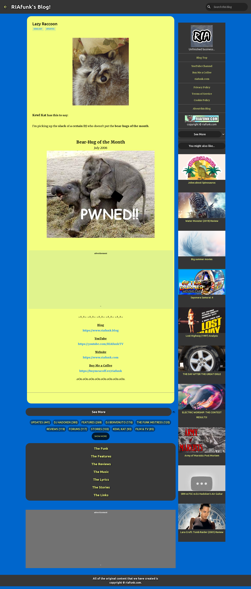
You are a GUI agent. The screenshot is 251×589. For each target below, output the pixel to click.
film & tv (142, 429)
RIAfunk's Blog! (31, 7)
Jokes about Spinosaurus (201, 182)
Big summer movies (201, 259)
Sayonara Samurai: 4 (202, 297)
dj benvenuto (116, 422)
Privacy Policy (202, 87)
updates (50, 29)
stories (96, 429)
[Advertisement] (100, 279)
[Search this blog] (230, 7)
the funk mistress (150, 422)
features (88, 422)
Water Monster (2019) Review (201, 221)
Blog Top (201, 57)
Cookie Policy (202, 100)
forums (74, 429)
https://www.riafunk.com (101, 357)
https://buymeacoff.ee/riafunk (100, 371)
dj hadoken (62, 422)
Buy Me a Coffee (201, 72)
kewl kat (38, 29)
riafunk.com (202, 78)
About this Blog (202, 108)
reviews (52, 429)
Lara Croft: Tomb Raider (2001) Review (201, 532)
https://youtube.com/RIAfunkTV (100, 344)
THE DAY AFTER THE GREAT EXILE (202, 374)
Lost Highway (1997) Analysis (202, 335)
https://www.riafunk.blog (101, 330)
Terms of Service (202, 93)
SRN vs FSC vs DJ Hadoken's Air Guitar (202, 494)
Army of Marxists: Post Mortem (202, 455)
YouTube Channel (201, 66)
